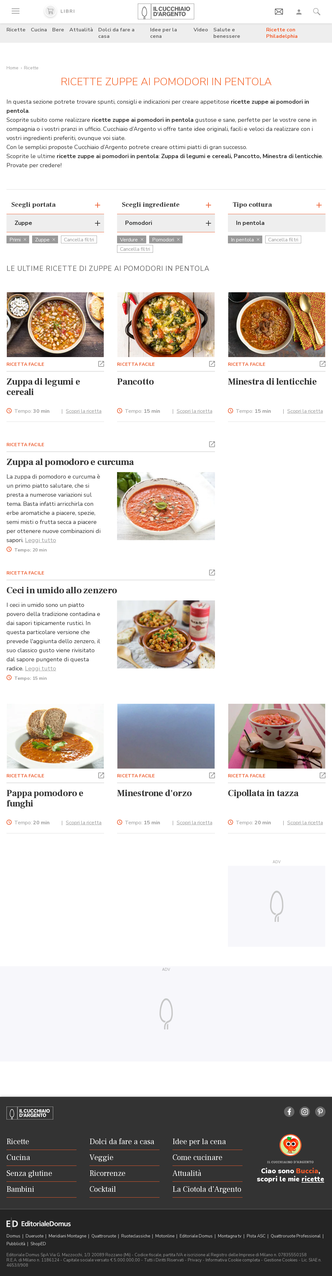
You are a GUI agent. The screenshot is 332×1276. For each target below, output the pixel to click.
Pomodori (166, 239)
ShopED (38, 1244)
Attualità (81, 29)
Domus (13, 1236)
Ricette (16, 29)
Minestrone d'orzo (154, 793)
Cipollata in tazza (263, 793)
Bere (58, 29)
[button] (101, 363)
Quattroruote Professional (296, 1236)
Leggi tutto (40, 540)
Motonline (165, 1236)
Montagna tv (230, 1236)
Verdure (131, 239)
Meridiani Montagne (68, 1236)
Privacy (195, 1260)
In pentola (245, 239)
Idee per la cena (163, 33)
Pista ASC (257, 1236)
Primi (17, 239)
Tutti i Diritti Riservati (164, 1260)
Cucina (39, 29)
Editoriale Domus (197, 1236)
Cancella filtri (79, 239)
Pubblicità (16, 1244)
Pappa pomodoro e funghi (44, 798)
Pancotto (135, 382)
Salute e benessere (226, 33)
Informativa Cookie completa (233, 1260)
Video (201, 29)
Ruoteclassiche (136, 1236)
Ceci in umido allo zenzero (61, 590)
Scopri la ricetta (83, 411)
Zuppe (45, 239)
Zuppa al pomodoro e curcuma (70, 462)
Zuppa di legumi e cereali (43, 387)
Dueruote (35, 1236)
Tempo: (32, 411)
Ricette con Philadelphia (282, 33)
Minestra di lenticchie (272, 382)
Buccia (307, 1171)
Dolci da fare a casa (116, 33)
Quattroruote (104, 1236)
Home (12, 68)
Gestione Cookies (281, 1260)
